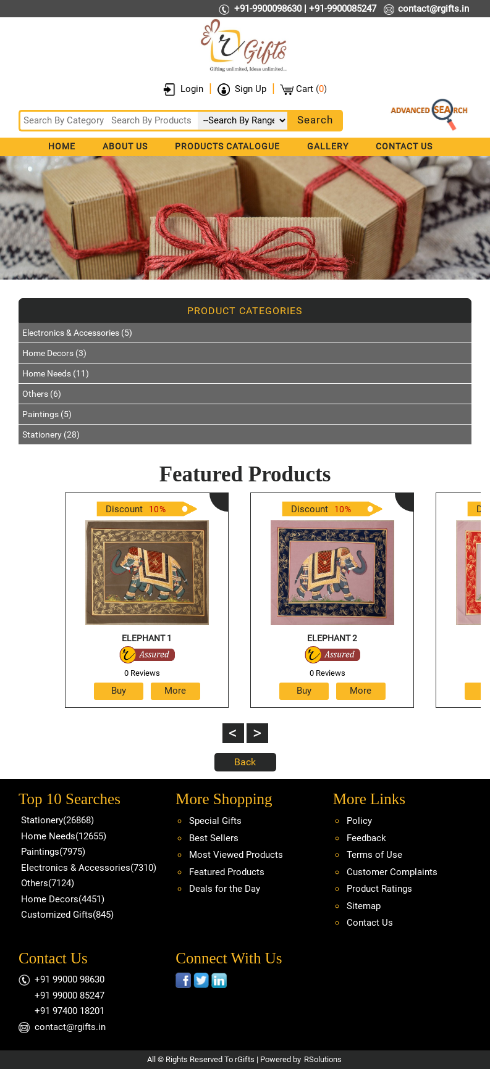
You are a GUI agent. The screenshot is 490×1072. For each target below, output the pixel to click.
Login (191, 88)
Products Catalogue (227, 146)
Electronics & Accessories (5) (77, 333)
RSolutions (323, 1059)
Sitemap (364, 906)
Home (61, 146)
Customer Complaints (392, 872)
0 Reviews (142, 673)
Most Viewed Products (236, 854)
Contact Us (404, 146)
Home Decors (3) (54, 353)
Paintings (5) (47, 414)
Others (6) (41, 394)
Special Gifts (215, 820)
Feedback (366, 838)
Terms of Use (374, 854)
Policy (359, 820)
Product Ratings (379, 888)
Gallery (327, 146)
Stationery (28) (51, 434)
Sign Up (250, 88)
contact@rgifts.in (433, 8)
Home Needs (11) (55, 373)
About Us (125, 146)
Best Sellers (214, 838)
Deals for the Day (224, 888)
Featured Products (226, 872)
